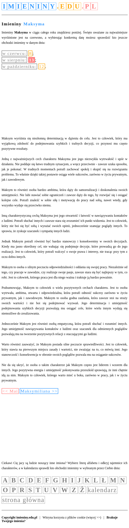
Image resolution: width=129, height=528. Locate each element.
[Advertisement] (64, 102)
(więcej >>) (93, 517)
